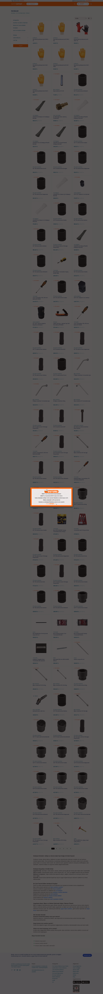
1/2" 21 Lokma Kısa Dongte (60, 168)
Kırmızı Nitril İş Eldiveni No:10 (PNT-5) (81, 40)
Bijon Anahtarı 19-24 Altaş (60, 685)
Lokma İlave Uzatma (78, 425)
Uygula (20, 45)
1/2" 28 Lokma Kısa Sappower (61, 556)
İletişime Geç (87, 955)
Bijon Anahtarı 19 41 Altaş (59, 840)
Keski (54, 658)
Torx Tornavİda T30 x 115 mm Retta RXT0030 (40, 298)
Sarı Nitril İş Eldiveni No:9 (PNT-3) (41, 40)
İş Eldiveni (35, 37)
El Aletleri (15, 28)
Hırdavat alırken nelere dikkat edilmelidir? (44, 945)
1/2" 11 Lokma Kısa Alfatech (81, 91)
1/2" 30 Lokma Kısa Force (80, 556)
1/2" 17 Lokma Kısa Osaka (80, 142)
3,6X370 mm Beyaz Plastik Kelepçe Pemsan (81, 117)
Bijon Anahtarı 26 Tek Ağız (80, 452)
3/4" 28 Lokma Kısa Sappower (61, 814)
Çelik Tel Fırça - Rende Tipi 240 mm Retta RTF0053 (61, 324)
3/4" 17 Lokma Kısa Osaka (80, 607)
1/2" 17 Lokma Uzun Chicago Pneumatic (40, 427)
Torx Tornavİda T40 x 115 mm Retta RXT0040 (81, 324)
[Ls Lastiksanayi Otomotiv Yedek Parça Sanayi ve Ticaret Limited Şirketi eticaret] (82, 989)
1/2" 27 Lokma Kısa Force (59, 375)
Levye (34, 632)
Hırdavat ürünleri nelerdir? (40, 943)
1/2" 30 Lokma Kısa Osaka (80, 582)
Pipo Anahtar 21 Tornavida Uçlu (82, 401)
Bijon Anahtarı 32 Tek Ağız (80, 711)
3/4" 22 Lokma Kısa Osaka (40, 788)
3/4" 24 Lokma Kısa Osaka (81, 788)
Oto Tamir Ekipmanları (20, 13)
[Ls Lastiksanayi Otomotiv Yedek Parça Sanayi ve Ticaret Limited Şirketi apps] (85, 983)
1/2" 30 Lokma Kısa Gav (39, 582)
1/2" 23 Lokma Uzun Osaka (40, 530)
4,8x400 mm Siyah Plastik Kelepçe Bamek (60, 143)
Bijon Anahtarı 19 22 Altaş (39, 685)
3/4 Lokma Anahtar (37, 503)
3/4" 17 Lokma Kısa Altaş (80, 504)
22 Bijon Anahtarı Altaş (59, 401)
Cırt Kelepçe (35, 115)
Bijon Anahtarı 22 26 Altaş (60, 504)
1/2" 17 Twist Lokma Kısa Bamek (41, 737)
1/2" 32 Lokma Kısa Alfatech (60, 607)
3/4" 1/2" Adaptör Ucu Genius (81, 297)
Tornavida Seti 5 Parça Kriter (81, 530)
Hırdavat (27, 13)
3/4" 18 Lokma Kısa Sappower (81, 762)
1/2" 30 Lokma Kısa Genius (60, 711)
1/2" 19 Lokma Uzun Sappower (81, 349)
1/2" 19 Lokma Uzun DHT (59, 349)
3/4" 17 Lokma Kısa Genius (40, 762)
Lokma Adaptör (77, 193)
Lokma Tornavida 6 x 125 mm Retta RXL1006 (40, 453)
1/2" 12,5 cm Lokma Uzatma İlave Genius (81, 427)
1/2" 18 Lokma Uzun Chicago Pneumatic (60, 453)
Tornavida (55, 270)
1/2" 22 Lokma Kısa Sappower (81, 168)
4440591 (22, 0)
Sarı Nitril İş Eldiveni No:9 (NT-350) (40, 65)
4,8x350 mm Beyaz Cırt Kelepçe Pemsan (41, 220)
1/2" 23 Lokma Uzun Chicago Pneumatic (40, 841)
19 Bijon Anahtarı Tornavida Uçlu (41, 401)
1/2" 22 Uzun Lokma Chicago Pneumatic (81, 737)
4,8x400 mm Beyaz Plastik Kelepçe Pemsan (81, 246)
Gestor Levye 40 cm (79, 659)
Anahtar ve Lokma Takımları (20, 22)
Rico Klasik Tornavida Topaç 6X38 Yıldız (60, 272)
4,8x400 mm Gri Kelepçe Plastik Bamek (41, 143)
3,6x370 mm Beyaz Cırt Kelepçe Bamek (41, 117)
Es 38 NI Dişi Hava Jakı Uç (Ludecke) (59, 117)
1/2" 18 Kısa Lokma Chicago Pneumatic (60, 246)
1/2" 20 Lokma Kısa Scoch (39, 168)
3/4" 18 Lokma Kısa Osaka (60, 762)
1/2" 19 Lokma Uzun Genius (39, 478)
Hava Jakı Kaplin (56, 115)
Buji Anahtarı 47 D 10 (58, 91)
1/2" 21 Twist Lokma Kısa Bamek (82, 814)
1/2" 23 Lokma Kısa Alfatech (40, 272)
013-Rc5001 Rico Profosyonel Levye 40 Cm (40, 634)
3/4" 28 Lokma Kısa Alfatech (40, 814)
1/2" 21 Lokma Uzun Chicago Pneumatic (60, 582)
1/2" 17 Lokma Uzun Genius (39, 349)
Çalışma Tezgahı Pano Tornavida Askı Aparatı (39, 660)
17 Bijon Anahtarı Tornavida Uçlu (82, 375)
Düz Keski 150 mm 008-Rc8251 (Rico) (61, 660)
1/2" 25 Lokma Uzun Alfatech (60, 478)
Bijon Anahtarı (56, 89)
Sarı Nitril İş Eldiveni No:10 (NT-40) (40, 91)
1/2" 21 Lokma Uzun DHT (59, 427)
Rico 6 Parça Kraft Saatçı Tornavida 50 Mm (80, 634)
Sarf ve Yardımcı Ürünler (19, 30)
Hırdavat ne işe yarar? (40, 941)
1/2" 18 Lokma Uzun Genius (39, 375)
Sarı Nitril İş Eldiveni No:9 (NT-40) (81, 65)
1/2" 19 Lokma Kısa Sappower (40, 194)
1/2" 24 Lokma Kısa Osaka (60, 297)
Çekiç (75, 838)
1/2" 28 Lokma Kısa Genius (39, 607)
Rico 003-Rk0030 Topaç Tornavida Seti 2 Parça (59, 530)
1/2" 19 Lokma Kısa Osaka (59, 220)
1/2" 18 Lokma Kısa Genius (80, 220)
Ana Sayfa (13, 13)
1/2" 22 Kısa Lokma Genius (39, 246)
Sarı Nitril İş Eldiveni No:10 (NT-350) (61, 65)
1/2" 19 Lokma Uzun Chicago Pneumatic (40, 556)
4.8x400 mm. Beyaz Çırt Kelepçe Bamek (61, 195)
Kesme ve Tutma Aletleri (19, 25)
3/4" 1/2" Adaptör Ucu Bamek (81, 194)
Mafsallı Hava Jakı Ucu (39, 711)
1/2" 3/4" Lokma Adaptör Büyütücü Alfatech (39, 324)
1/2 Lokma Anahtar (78, 89)
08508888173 (89, 0)
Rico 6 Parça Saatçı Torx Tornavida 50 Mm (59, 634)
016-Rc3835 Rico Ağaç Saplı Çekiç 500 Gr (81, 841)
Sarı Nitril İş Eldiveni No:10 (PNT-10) (61, 40)
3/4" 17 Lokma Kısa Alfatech (40, 504)
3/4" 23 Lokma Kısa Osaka (60, 788)
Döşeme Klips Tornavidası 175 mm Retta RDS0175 (81, 479)
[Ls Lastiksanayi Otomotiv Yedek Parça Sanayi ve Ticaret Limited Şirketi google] (77, 983)
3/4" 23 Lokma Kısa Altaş (80, 685)
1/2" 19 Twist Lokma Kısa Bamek (61, 737)
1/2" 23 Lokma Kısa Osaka (80, 272)
